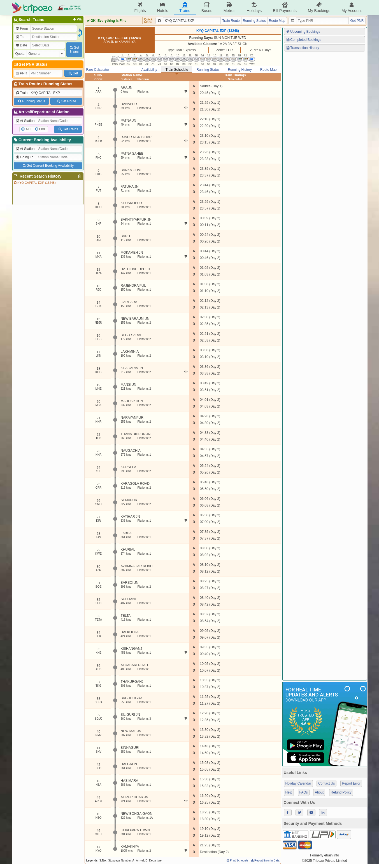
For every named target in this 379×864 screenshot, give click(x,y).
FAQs (303, 792)
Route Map (277, 21)
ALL (28, 129)
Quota (20, 54)
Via (77, 19)
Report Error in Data (264, 860)
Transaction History (302, 48)
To (19, 37)
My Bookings (319, 7)
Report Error (351, 783)
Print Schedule (237, 860)
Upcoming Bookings (303, 32)
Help (288, 792)
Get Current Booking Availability (48, 166)
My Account (351, 7)
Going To (24, 157)
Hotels (162, 7)
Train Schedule (177, 70)
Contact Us (326, 783)
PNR (21, 73)
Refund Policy (341, 792)
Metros (230, 7)
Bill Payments (285, 7)
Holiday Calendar (298, 783)
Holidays (254, 7)
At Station (25, 121)
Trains (184, 7)
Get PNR (357, 21)
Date (21, 45)
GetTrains (74, 49)
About (319, 792)
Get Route (66, 101)
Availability (149, 70)
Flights (140, 7)
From (21, 28)
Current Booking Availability (42, 140)
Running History (240, 70)
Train (21, 93)
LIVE (42, 129)
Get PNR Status (30, 64)
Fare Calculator (97, 70)
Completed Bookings (304, 40)
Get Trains (68, 129)
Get (73, 73)
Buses (206, 7)
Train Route (29, 84)
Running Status (57, 84)
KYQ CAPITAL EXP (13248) (34, 182)
